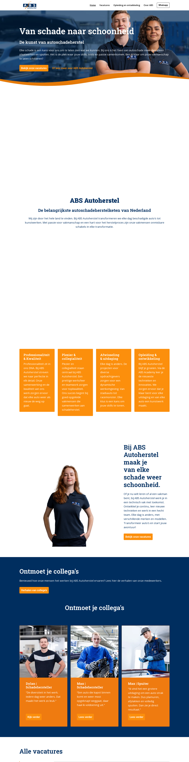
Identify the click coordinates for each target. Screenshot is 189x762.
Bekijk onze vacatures (34, 82)
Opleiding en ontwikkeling (126, 5)
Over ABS (148, 5)
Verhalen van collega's (34, 608)
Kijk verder (34, 735)
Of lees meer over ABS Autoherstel (72, 82)
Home (93, 5)
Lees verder (85, 735)
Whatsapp (163, 5)
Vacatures (104, 5)
